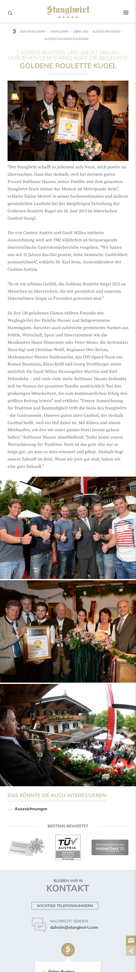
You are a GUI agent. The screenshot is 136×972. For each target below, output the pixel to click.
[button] (126, 12)
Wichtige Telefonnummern (65, 905)
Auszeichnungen (31, 809)
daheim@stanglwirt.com (74, 927)
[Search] (10, 13)
